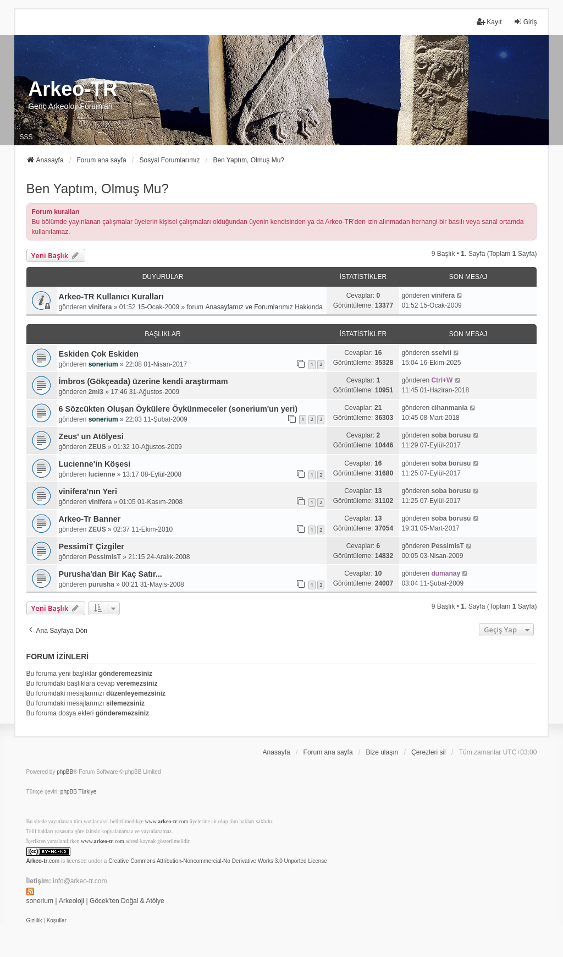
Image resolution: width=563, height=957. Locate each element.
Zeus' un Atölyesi (91, 436)
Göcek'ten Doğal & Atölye (127, 901)
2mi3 (96, 392)
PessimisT (105, 557)
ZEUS (97, 447)
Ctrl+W (441, 380)
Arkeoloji (71, 901)
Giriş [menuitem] (525, 22)
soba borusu (451, 435)
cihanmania (449, 408)
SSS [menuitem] (26, 137)
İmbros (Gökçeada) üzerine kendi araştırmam (143, 381)
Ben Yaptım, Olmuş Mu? (97, 188)
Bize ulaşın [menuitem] (382, 752)
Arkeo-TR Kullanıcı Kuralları (111, 296)
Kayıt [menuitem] (489, 22)
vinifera (100, 307)
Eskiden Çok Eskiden (99, 353)
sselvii (441, 353)
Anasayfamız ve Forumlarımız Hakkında (263, 307)
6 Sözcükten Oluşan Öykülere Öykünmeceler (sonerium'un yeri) (178, 408)
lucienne (102, 474)
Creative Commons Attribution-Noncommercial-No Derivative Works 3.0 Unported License (217, 861)
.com (43, 861)
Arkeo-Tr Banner (90, 519)
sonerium (103, 364)
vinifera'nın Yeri (88, 491)
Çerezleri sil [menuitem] (428, 752)
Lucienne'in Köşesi (95, 464)
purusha (101, 584)
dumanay (445, 573)
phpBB (65, 772)
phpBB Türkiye (78, 792)
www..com (166, 821)
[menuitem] (34, 921)
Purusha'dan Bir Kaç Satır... (110, 574)
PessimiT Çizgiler (91, 546)
